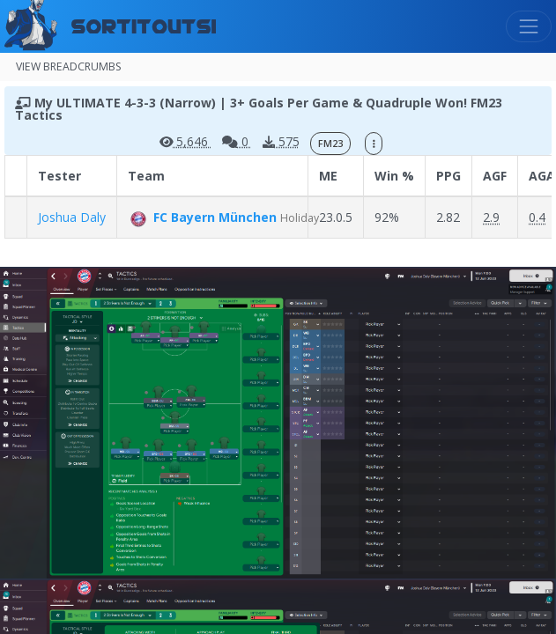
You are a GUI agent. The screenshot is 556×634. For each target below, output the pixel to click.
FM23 (330, 143)
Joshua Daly (72, 217)
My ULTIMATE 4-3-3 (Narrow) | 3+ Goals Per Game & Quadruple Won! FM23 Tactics (258, 108)
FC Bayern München (204, 217)
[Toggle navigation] (529, 26)
